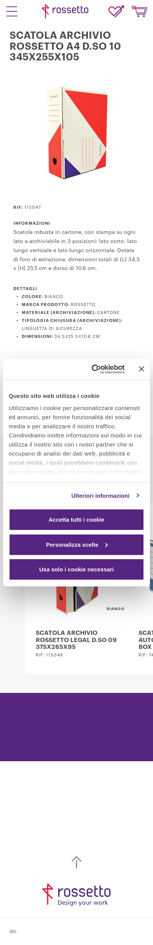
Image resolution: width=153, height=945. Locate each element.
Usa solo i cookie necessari (76, 569)
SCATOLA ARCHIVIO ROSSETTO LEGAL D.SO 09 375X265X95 (76, 640)
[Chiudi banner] (141, 369)
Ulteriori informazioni (101, 495)
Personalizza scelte (77, 544)
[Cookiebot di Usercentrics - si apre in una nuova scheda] (94, 369)
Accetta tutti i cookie (77, 519)
